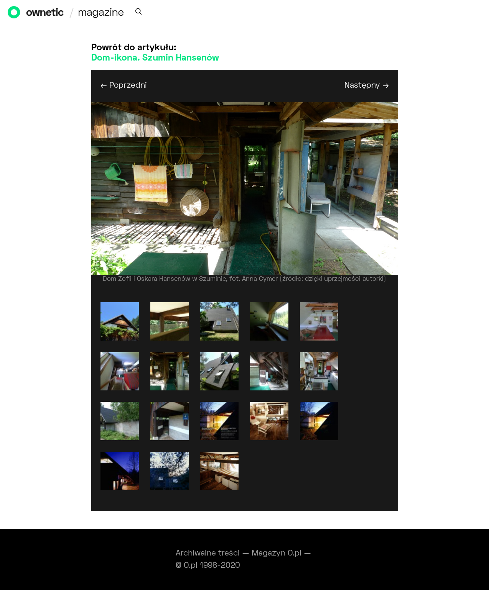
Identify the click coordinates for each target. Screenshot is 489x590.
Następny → (366, 85)
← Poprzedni (123, 85)
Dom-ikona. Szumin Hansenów (155, 58)
